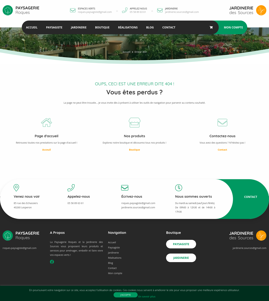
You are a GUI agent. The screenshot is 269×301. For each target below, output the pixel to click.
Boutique (102, 27)
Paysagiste (54, 27)
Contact (168, 27)
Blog (150, 27)
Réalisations (128, 27)
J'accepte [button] (125, 294)
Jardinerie (78, 27)
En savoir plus (146, 296)
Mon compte (233, 27)
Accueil (32, 27)
